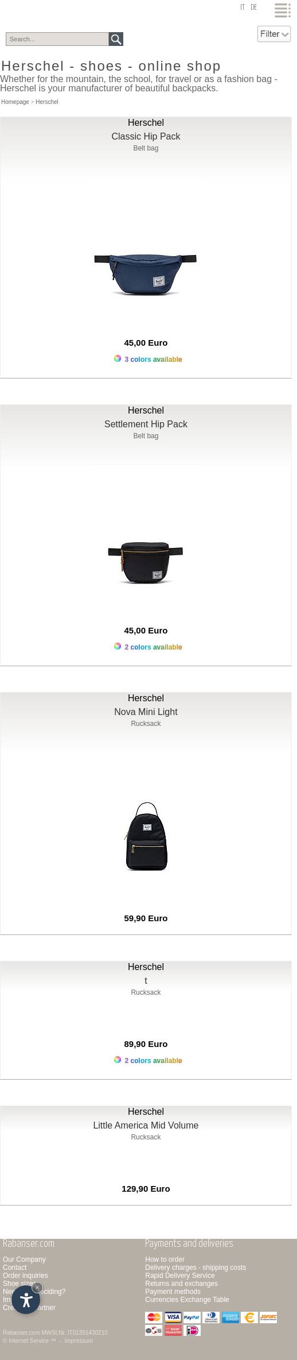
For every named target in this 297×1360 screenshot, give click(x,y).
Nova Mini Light (145, 712)
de (254, 7)
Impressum (78, 1341)
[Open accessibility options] (25, 1299)
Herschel (47, 102)
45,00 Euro (146, 342)
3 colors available (148, 359)
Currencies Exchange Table (187, 1300)
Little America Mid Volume (145, 1125)
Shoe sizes (20, 1284)
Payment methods (173, 1292)
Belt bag (145, 148)
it (242, 7)
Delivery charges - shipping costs (195, 1268)
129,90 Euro (146, 1188)
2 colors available (148, 647)
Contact (14, 1268)
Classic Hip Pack (145, 136)
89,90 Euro (146, 1044)
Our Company (24, 1259)
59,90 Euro (146, 918)
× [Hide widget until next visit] (37, 1287)
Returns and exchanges (181, 1284)
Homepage (15, 102)
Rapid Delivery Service (179, 1276)
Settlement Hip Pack (145, 424)
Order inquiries (25, 1276)
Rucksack (146, 724)
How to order (165, 1259)
